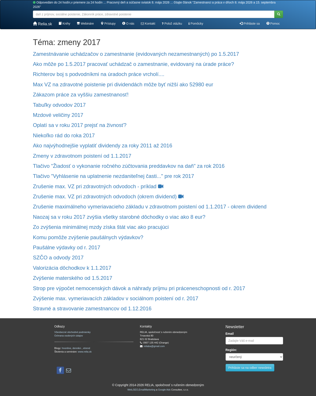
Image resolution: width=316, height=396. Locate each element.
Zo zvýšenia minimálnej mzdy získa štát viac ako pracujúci (101, 227)
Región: (231, 350)
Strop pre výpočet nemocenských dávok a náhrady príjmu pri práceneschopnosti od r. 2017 (139, 288)
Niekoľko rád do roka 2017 (64, 135)
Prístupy (108, 23)
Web (129, 389)
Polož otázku (172, 23)
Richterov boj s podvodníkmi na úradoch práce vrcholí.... (98, 74)
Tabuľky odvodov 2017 (59, 105)
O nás (128, 23)
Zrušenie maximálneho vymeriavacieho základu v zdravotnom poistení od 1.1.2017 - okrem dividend (150, 207)
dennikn (77, 348)
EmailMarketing (147, 389)
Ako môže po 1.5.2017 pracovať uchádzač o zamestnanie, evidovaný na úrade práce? (133, 64)
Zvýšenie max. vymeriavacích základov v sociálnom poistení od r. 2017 (115, 298)
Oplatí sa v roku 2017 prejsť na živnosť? (79, 125)
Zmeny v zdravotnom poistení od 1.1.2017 (82, 156)
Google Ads (164, 389)
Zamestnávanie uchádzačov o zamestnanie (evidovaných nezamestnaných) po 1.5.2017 (136, 54)
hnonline (66, 348)
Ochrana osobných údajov (68, 335)
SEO (135, 389)
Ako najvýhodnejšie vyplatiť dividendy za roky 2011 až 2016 (102, 145)
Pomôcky (196, 23)
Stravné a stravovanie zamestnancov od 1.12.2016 (92, 308)
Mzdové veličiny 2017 (58, 115)
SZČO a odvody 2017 (58, 257)
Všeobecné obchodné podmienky (72, 332)
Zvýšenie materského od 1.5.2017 (72, 278)
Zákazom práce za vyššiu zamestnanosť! (81, 95)
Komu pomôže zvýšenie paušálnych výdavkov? (88, 237)
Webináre (85, 23)
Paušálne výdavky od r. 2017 (66, 247)
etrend (86, 348)
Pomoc (273, 23)
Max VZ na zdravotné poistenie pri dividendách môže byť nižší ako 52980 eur (123, 84)
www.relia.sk (85, 351)
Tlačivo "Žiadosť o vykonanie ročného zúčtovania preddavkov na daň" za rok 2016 (128, 166)
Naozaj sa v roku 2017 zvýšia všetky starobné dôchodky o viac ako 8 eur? (119, 217)
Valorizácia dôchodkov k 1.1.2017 (72, 268)
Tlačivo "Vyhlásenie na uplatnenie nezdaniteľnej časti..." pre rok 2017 (113, 176)
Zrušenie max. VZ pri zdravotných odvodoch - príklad (98, 186)
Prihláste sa (250, 23)
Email (230, 333)
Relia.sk (42, 24)
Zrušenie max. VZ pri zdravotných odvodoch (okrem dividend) (108, 196)
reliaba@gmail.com (154, 346)
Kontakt (148, 23)
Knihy (64, 23)
